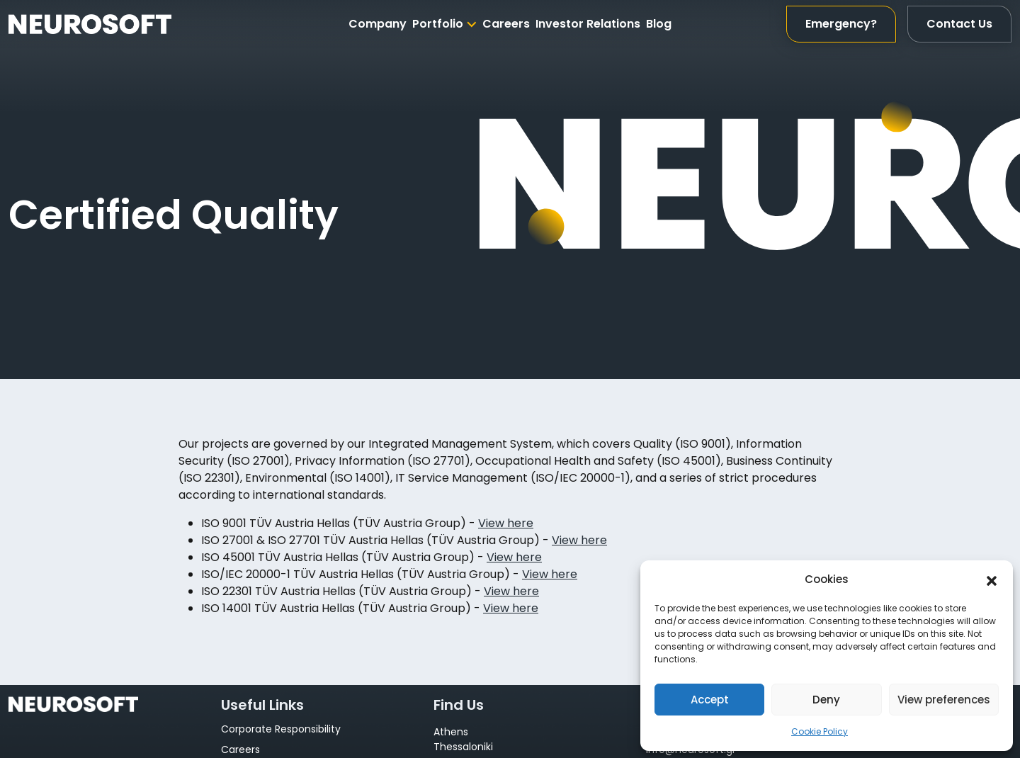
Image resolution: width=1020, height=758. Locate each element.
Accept (710, 699)
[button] (992, 579)
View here (505, 523)
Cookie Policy (819, 731)
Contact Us (959, 24)
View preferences (943, 699)
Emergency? (841, 24)
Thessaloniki (463, 747)
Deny (826, 699)
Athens (451, 732)
